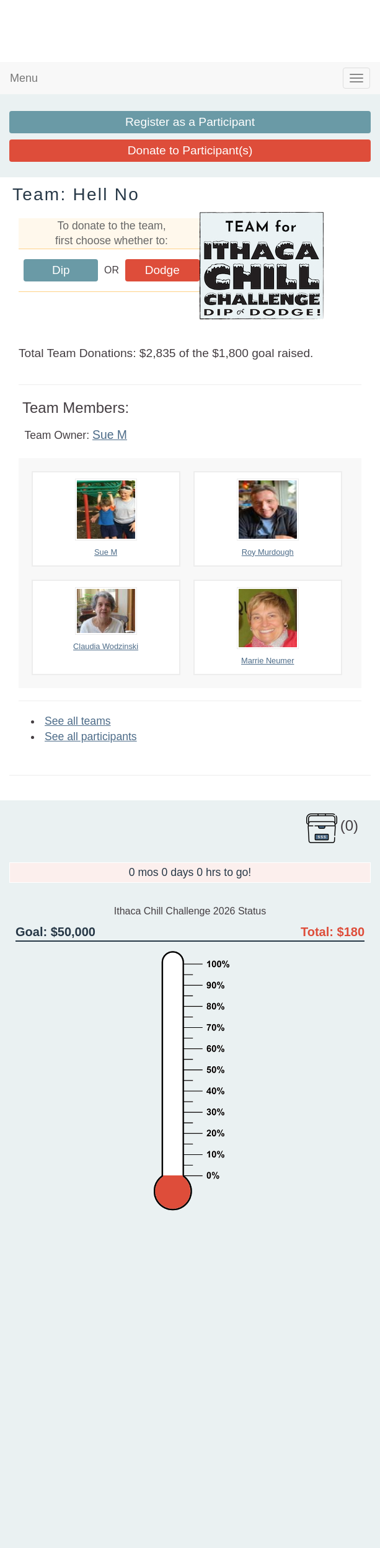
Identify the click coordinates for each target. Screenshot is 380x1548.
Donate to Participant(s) (190, 150)
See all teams (78, 721)
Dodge (162, 269)
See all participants (91, 736)
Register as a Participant (190, 121)
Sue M (109, 434)
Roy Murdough (268, 518)
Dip (61, 269)
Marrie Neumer (268, 626)
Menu (24, 78)
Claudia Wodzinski (105, 618)
